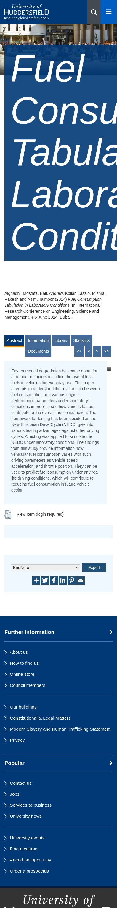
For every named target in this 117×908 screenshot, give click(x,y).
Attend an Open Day (30, 859)
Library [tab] (61, 340)
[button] (94, 12)
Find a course (23, 848)
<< (79, 351)
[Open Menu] (109, 12)
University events (27, 837)
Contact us (21, 782)
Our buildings (23, 706)
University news (26, 816)
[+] (109, 369)
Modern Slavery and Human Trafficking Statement (60, 729)
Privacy (17, 740)
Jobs (15, 794)
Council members (27, 685)
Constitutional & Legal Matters (40, 717)
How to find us (24, 663)
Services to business (31, 805)
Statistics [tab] (81, 340)
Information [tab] (38, 340)
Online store (22, 674)
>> (106, 351)
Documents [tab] (38, 351)
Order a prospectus (29, 870)
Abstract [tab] (14, 340)
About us (19, 652)
